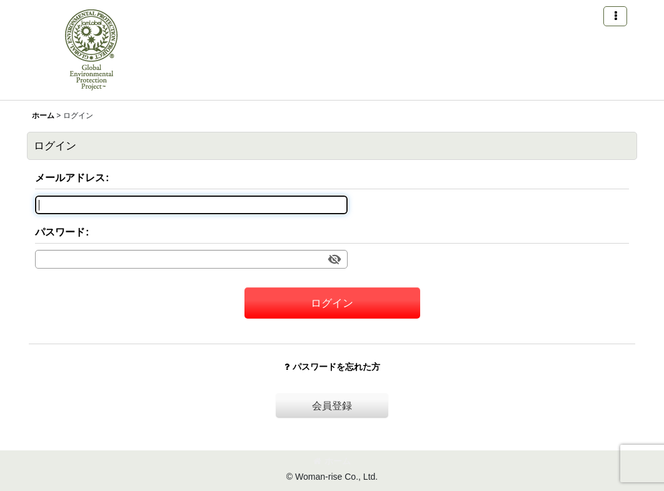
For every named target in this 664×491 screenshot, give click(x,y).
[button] (615, 16)
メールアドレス (70, 177)
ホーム (332, 461)
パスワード (60, 231)
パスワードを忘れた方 (332, 367)
